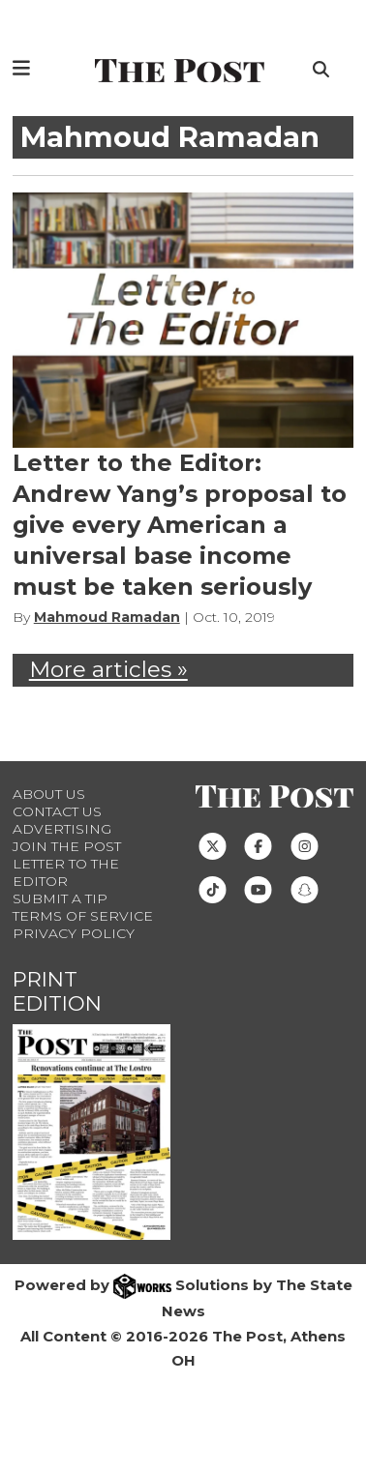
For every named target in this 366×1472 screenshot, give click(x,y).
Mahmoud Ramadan (107, 617)
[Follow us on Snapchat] (304, 888)
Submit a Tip (60, 898)
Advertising (62, 829)
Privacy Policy (74, 933)
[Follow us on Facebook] (258, 844)
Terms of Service (83, 916)
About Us (49, 794)
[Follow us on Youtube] (258, 888)
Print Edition (57, 991)
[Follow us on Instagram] (304, 844)
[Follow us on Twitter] (212, 844)
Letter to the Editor (66, 872)
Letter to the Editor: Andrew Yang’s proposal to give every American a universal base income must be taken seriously (180, 525)
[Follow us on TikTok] (212, 888)
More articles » (108, 669)
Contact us (57, 811)
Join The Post (67, 846)
